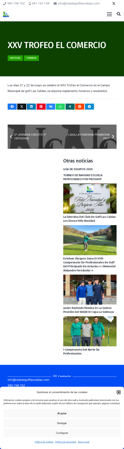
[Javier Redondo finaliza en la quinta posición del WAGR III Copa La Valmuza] (90, 277)
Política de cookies (44, 442)
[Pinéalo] (41, 107)
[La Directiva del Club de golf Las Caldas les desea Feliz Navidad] (90, 186)
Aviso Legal (83, 442)
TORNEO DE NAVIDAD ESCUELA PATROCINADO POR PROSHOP (83, 177)
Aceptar (62, 413)
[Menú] (109, 14)
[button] (118, 392)
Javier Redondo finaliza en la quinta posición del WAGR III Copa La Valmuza (88, 310)
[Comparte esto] (12, 107)
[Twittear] (21, 107)
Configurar (62, 433)
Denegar (62, 423)
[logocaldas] (6, 14)
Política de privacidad (65, 442)
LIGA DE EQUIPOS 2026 (78, 169)
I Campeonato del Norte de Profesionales (81, 351)
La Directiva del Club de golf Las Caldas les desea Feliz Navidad (89, 219)
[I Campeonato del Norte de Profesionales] (90, 319)
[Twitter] (114, 4)
